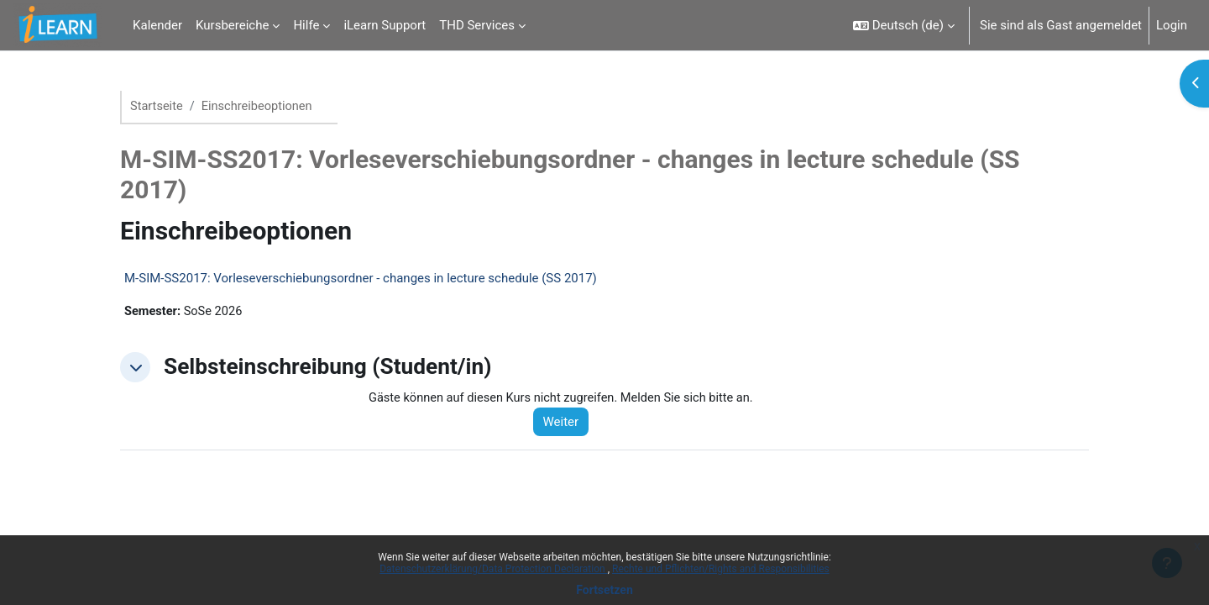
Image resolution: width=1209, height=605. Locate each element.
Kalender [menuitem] (157, 25)
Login (1171, 25)
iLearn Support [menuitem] (384, 25)
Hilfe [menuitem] (306, 25)
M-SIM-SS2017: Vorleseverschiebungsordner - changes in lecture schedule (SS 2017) (360, 279)
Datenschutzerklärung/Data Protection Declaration (493, 569)
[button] (904, 25)
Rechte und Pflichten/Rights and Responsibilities (721, 569)
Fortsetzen (604, 590)
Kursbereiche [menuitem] (232, 25)
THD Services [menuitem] (477, 25)
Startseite (157, 106)
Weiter (566, 423)
